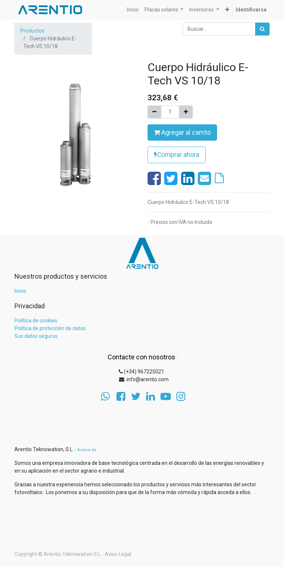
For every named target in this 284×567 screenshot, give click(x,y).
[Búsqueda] (262, 29)
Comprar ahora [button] (176, 154)
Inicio (20, 291)
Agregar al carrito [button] (182, 132)
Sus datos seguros (36, 336)
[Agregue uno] (186, 111)
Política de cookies (35, 320)
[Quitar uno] (154, 111)
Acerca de (86, 449)
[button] (227, 10)
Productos (32, 31)
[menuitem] (133, 10)
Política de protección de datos (50, 328)
